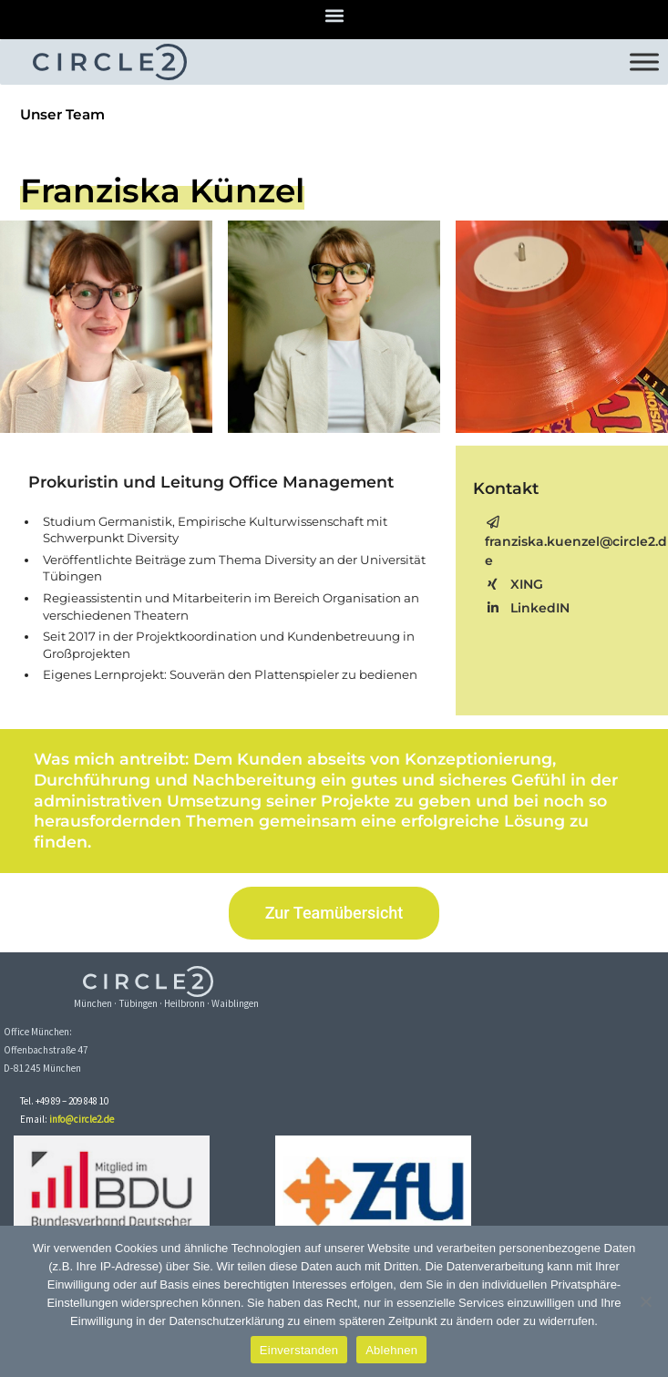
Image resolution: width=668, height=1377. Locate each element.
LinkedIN (527, 608)
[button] (334, 15)
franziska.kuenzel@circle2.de (576, 542)
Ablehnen (391, 1350)
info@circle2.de (81, 1119)
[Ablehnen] (645, 1301)
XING (514, 584)
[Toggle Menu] (644, 61)
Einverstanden (299, 1350)
